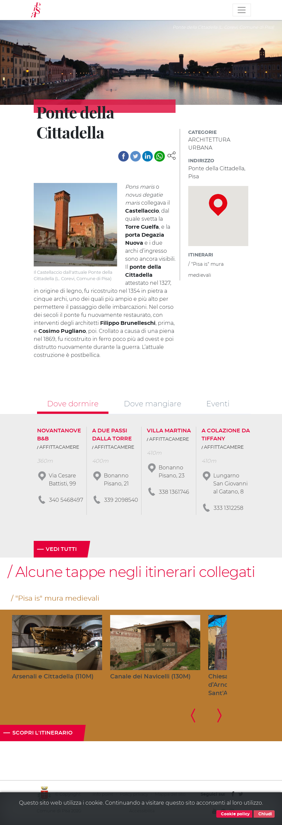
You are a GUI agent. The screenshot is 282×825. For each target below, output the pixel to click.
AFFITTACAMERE (59, 447)
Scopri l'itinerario (42, 733)
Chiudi (264, 814)
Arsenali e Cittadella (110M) (52, 677)
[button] (172, 155)
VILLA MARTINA (169, 430)
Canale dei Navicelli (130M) (150, 677)
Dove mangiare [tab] (152, 403)
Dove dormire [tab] (72, 403)
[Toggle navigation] (242, 10)
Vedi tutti (61, 549)
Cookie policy (234, 814)
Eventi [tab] (218, 403)
